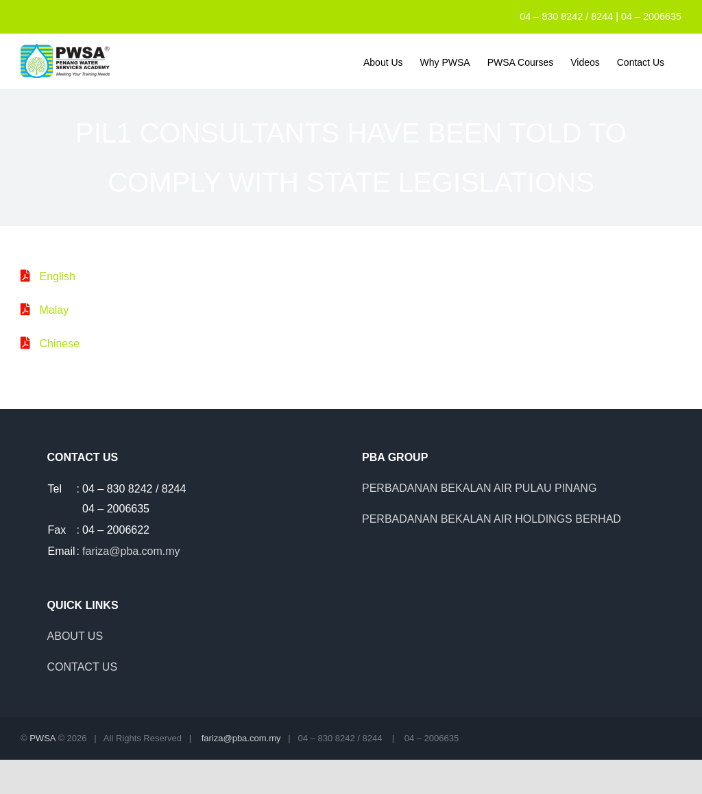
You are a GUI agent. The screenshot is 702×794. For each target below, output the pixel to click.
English (57, 276)
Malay (54, 310)
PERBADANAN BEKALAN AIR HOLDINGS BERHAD (491, 519)
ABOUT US (75, 636)
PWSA (42, 738)
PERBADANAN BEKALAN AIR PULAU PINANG (479, 488)
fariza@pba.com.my (131, 551)
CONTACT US (82, 667)
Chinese (59, 343)
